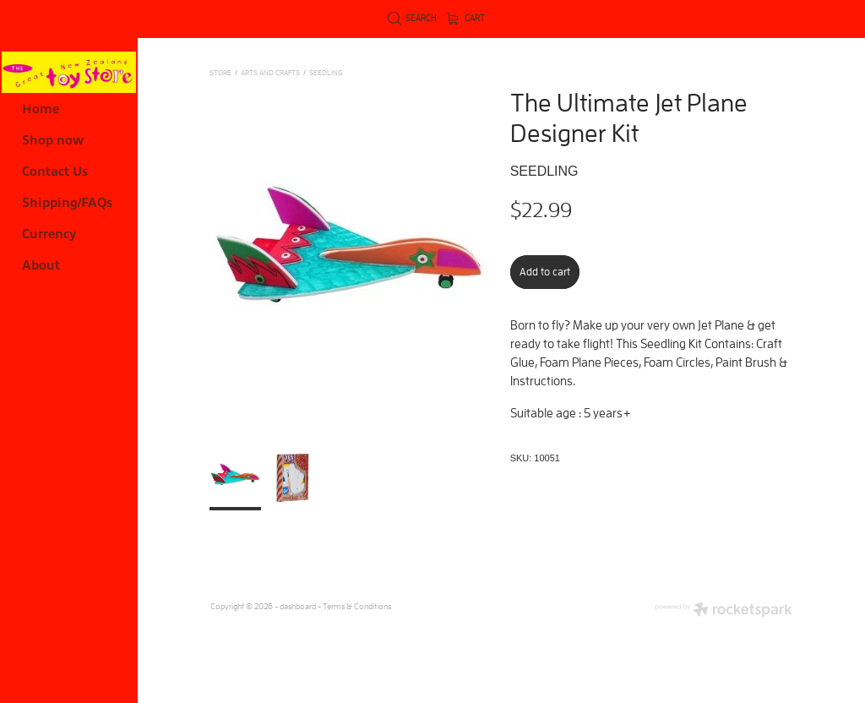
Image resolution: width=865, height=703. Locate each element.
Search (413, 18)
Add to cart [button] (545, 271)
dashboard (298, 606)
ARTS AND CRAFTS (270, 72)
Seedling (326, 72)
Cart (466, 18)
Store (220, 72)
